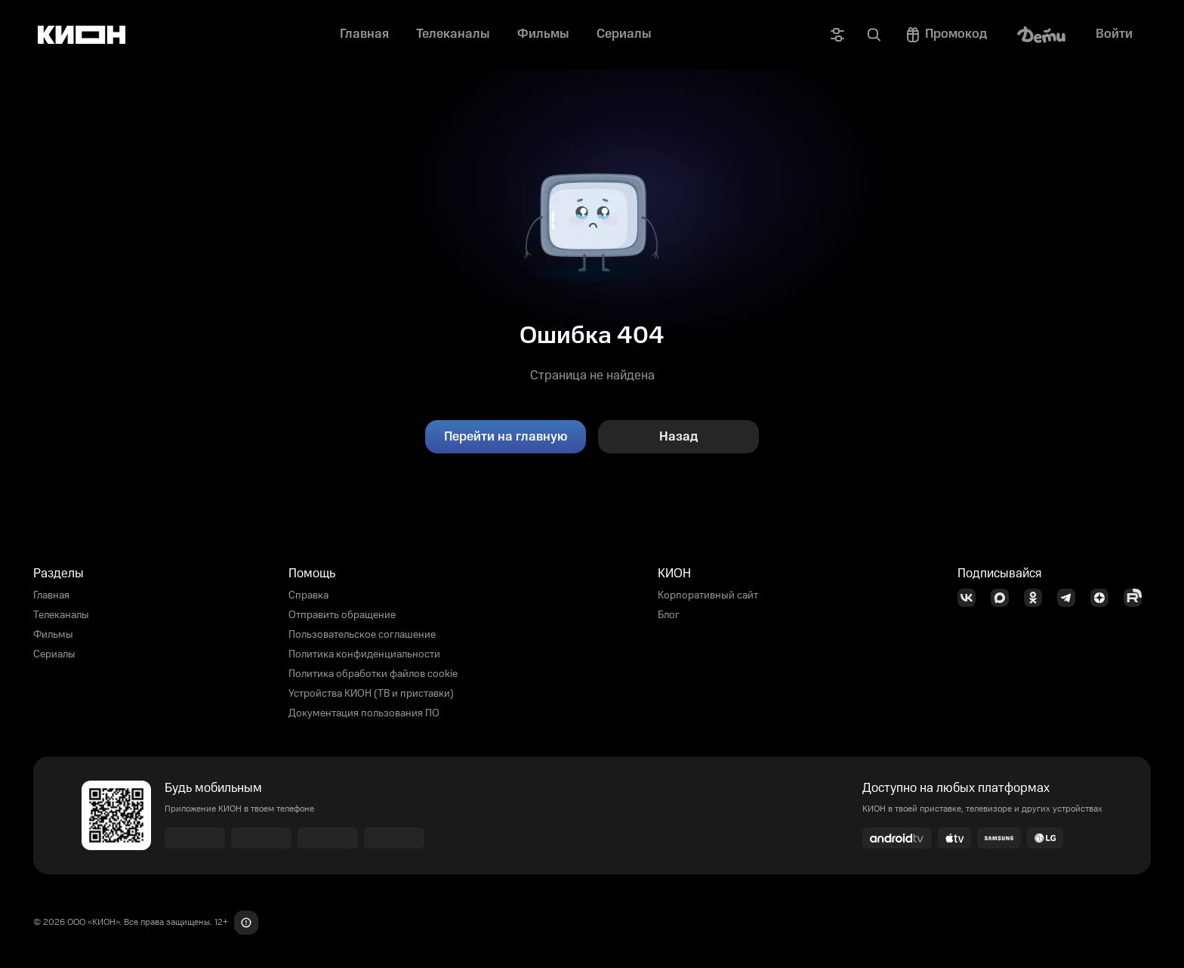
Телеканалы (61, 615)
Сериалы (54, 654)
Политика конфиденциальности (364, 654)
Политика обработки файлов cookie (373, 674)
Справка (308, 595)
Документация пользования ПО (363, 713)
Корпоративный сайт (708, 595)
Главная (51, 595)
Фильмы (53, 635)
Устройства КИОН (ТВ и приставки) (371, 693)
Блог (669, 615)
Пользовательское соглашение (362, 635)
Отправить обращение (342, 615)
